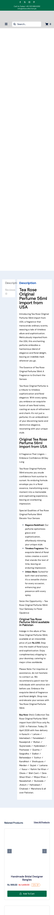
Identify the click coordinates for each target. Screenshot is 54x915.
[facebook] (20, 2)
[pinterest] (34, 2)
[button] (9, 851)
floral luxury (42, 646)
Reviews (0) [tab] (10, 292)
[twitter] (25, 2)
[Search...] (26, 24)
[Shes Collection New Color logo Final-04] (27, 14)
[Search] (14, 24)
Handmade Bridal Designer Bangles (27, 878)
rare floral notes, (37, 405)
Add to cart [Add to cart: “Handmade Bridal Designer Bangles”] (27, 893)
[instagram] (29, 2)
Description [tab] (10, 283)
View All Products (42, 822)
